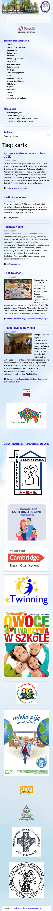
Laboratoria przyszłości (16, 98)
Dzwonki (10, 56)
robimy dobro (14, 382)
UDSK (14, 188)
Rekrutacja (11, 61)
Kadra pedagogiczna (15, 73)
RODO (9, 75)
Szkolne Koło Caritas (15, 81)
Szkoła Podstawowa (17, 121)
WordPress (17, 908)
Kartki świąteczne (15, 197)
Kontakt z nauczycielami (17, 47)
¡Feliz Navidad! (13, 273)
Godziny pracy (13, 53)
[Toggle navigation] (8, 19)
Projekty (10, 87)
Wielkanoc (22, 188)
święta (15, 218)
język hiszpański (28, 319)
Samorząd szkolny (14, 78)
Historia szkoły (13, 67)
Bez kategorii (12, 113)
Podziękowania (13, 226)
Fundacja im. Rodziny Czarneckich (33, 379)
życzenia (16, 264)
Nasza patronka (13, 64)
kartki (9, 188)
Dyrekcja (10, 70)
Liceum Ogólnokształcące (20, 118)
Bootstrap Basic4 (34, 908)
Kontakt (10, 44)
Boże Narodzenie (14, 319)
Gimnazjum (11, 90)
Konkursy (10, 92)
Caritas (10, 379)
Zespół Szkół (12, 116)
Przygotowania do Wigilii (19, 327)
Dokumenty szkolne (15, 59)
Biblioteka (11, 84)
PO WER (10, 95)
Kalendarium (12, 50)
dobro (15, 379)
